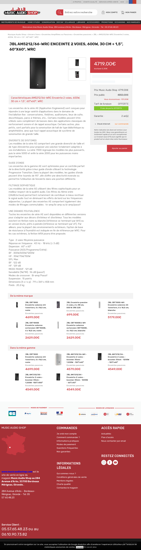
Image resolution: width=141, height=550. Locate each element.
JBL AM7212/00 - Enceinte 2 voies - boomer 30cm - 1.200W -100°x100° (34, 381)
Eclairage (70, 24)
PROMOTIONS (107, 24)
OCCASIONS (120, 24)
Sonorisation (48, 24)
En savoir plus (90, 547)
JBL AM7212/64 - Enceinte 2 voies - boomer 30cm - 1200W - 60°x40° (77, 381)
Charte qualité (90, 2)
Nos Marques (133, 24)
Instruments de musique (13, 24)
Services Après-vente (108, 2)
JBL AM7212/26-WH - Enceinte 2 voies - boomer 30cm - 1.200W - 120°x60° (77, 360)
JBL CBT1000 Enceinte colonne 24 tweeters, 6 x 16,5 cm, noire (35, 308)
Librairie (81, 24)
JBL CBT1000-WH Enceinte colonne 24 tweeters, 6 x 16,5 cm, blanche (118, 308)
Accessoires (93, 24)
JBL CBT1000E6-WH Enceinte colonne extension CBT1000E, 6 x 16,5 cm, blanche (77, 329)
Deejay (60, 24)
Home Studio (34, 24)
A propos (77, 2)
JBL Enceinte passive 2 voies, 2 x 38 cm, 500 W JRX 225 (77, 307)
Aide (122, 2)
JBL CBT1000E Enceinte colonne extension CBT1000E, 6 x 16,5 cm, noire (35, 329)
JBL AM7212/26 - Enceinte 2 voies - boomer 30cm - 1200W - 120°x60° (118, 360)
